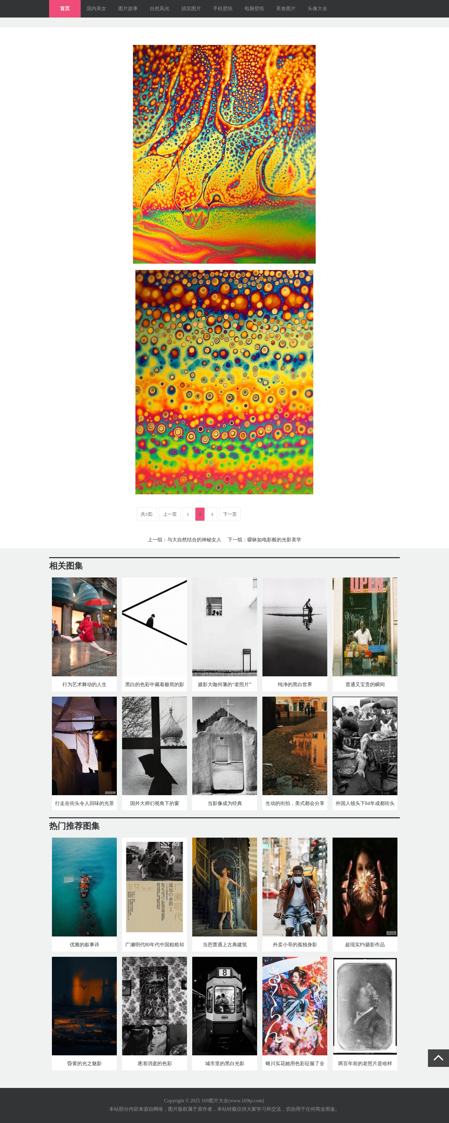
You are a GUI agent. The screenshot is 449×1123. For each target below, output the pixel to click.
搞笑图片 (191, 8)
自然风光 (159, 8)
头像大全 (317, 8)
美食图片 (286, 8)
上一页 (170, 514)
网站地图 (275, 1100)
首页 (65, 8)
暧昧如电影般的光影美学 (274, 539)
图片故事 (128, 8)
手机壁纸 (223, 8)
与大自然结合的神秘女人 (194, 539)
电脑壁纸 (254, 8)
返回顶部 (438, 1058)
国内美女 (96, 8)
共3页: (147, 514)
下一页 (230, 514)
